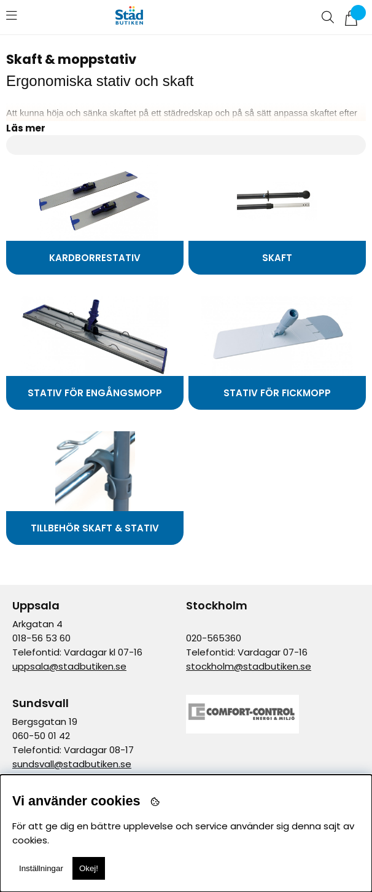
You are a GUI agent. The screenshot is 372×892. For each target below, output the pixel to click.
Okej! (88, 868)
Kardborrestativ (95, 257)
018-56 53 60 (41, 638)
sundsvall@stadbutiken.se (71, 763)
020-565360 (213, 638)
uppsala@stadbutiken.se (69, 666)
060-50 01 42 (41, 735)
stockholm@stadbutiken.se (248, 666)
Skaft (277, 257)
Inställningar (41, 868)
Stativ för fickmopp (277, 392)
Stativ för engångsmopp (95, 392)
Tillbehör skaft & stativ (95, 528)
